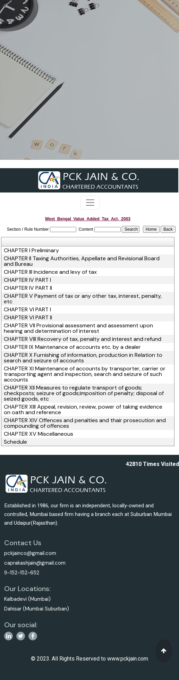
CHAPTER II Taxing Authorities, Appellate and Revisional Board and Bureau (82, 261)
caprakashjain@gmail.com (35, 562)
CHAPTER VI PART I (27, 309)
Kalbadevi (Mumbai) (27, 599)
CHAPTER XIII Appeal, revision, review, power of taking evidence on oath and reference (83, 409)
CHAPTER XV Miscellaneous (38, 434)
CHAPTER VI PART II (28, 317)
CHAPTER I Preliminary (31, 250)
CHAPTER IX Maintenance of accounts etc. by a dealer (72, 347)
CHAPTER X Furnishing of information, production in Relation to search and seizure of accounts (83, 357)
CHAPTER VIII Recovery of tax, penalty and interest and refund (82, 339)
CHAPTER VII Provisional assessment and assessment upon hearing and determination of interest (78, 328)
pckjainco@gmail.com (30, 553)
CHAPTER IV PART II (28, 288)
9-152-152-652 (21, 572)
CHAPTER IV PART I (27, 280)
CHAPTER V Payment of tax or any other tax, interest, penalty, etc (83, 298)
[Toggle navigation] (90, 203)
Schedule (15, 442)
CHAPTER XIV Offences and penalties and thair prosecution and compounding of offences (85, 423)
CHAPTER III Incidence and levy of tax (50, 272)
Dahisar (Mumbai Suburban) (36, 608)
